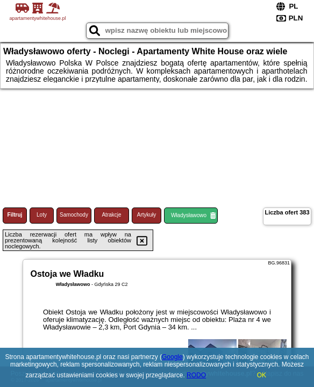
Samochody (74, 215)
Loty (42, 215)
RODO (196, 375)
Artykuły (146, 215)
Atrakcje (111, 215)
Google (172, 357)
